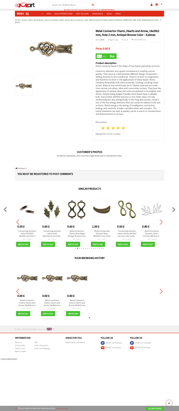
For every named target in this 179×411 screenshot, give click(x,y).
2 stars (108, 127)
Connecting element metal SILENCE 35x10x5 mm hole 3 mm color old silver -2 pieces (28, 233)
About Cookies (20, 351)
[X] (16, 408)
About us (18, 342)
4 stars (118, 127)
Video (118, 14)
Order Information (41, 345)
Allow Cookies (155, 409)
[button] (75, 248)
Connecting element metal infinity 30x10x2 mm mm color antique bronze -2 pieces (127, 233)
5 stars (123, 127)
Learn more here (62, 408)
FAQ (35, 342)
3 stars (113, 127)
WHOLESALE (97, 14)
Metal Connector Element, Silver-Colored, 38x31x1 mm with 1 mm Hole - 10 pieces (153, 233)
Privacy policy (20, 345)
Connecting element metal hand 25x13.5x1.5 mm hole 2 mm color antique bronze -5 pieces (52, 233)
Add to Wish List (139, 40)
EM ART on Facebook (111, 343)
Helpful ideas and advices (75, 342)
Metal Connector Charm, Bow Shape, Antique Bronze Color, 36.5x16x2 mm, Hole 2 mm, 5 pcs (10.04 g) (77, 233)
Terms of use (20, 348)
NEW (49, 14)
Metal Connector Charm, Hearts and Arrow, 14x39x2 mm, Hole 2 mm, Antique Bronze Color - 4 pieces (27, 303)
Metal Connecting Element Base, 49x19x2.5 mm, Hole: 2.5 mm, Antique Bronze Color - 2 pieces (102, 233)
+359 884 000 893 (106, 10)
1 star (103, 127)
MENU (23, 14)
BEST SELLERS (82, 14)
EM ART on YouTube (111, 348)
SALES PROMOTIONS (63, 14)
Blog (109, 14)
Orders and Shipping (42, 348)
